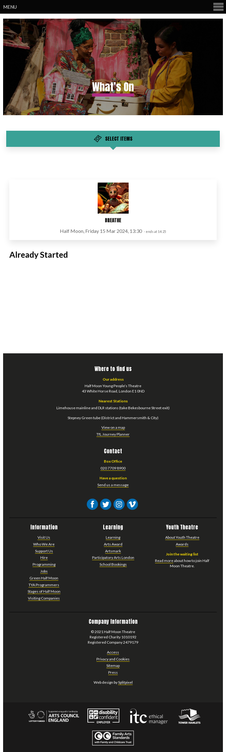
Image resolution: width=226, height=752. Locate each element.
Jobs (44, 571)
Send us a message (113, 484)
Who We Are (44, 544)
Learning (113, 537)
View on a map (113, 427)
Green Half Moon (43, 578)
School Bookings (113, 564)
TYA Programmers (44, 584)
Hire (44, 557)
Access (113, 652)
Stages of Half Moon (44, 591)
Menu (113, 6)
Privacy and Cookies (113, 659)
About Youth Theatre (182, 537)
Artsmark (113, 551)
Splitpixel (125, 682)
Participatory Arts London (113, 557)
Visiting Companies (44, 598)
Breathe (113, 220)
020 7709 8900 (113, 468)
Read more (164, 560)
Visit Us (44, 537)
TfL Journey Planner (113, 434)
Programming (44, 564)
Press (113, 672)
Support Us (44, 551)
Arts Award (113, 544)
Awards (182, 544)
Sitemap (113, 665)
